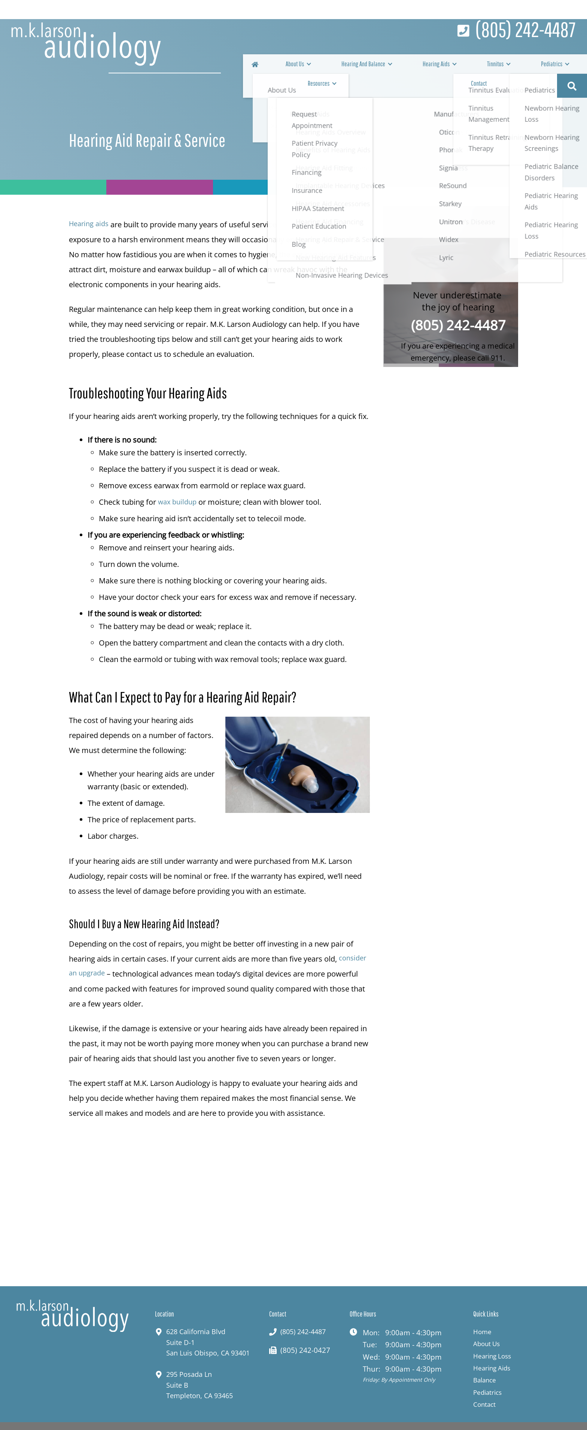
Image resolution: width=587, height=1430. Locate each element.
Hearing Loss (494, 1337)
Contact (548, 66)
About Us (283, 66)
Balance (486, 1362)
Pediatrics (468, 66)
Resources (510, 66)
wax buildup (179, 482)
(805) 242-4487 (458, 307)
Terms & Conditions (442, 1418)
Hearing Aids (390, 66)
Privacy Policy (380, 1418)
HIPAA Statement (321, 1418)
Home (483, 1313)
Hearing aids (90, 205)
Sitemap (497, 1418)
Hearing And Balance (334, 66)
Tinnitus (431, 66)
